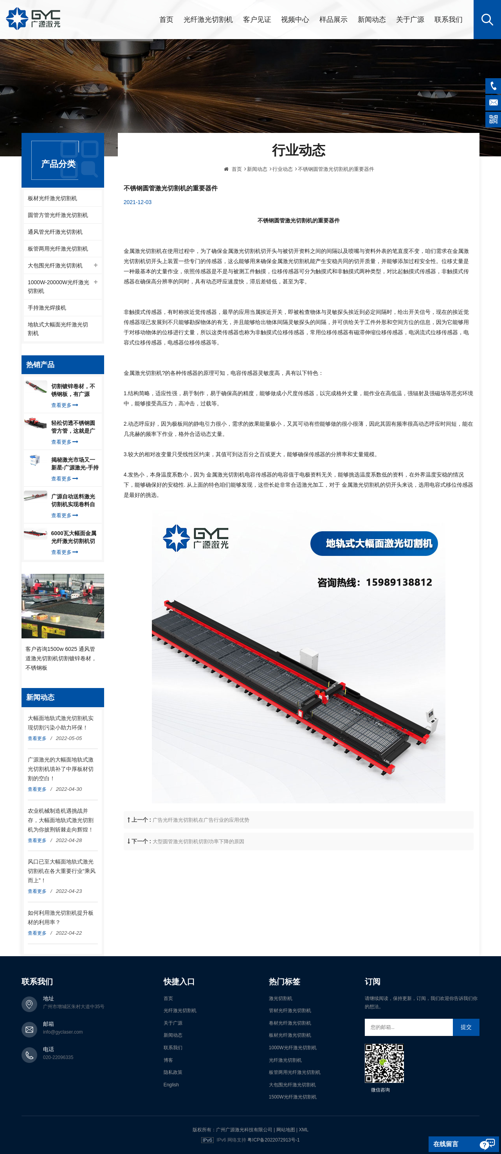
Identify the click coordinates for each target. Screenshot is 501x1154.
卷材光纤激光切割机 (290, 1023)
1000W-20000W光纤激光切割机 (58, 286)
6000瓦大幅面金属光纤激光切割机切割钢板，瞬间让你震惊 (73, 537)
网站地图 (285, 1129)
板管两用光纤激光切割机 (58, 248)
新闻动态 (372, 19)
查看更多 (64, 405)
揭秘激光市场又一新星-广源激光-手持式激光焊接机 (75, 464)
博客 (168, 1060)
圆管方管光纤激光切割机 (58, 215)
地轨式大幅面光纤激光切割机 (58, 328)
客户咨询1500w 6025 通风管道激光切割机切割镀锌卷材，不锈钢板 (61, 658)
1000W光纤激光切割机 (293, 1047)
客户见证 (257, 19)
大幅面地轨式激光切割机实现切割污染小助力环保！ (61, 723)
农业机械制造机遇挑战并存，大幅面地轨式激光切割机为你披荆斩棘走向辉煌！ (61, 820)
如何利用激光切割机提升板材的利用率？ (61, 917)
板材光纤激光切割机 (52, 198)
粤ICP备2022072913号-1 (273, 1140)
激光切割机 (280, 998)
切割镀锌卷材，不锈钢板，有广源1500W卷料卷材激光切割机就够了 (73, 390)
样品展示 (333, 19)
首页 (166, 19)
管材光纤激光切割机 (290, 1010)
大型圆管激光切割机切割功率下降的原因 (198, 874)
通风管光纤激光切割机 (55, 232)
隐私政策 (173, 1072)
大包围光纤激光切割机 (55, 265)
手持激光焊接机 (47, 308)
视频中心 (295, 19)
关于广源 (410, 19)
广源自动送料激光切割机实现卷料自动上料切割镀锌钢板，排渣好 (73, 500)
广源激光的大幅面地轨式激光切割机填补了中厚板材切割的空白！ (61, 768)
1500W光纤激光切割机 (293, 1097)
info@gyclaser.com (63, 1032)
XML (303, 1129)
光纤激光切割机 (208, 19)
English (171, 1085)
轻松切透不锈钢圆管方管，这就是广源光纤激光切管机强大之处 (73, 427)
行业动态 (282, 202)
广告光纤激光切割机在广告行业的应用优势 (201, 853)
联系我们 (448, 19)
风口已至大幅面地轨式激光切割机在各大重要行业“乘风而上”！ (62, 870)
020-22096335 (58, 1057)
